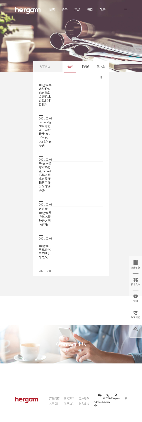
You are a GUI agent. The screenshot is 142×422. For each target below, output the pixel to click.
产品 (77, 9)
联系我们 (69, 403)
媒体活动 (101, 72)
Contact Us (71, 344)
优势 (103, 9)
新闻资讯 (69, 398)
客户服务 (84, 398)
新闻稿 (85, 66)
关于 (65, 9)
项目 (90, 9)
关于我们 (54, 403)
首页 (52, 9)
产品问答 (54, 398)
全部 (70, 66)
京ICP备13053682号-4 (110, 402)
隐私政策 (84, 403)
